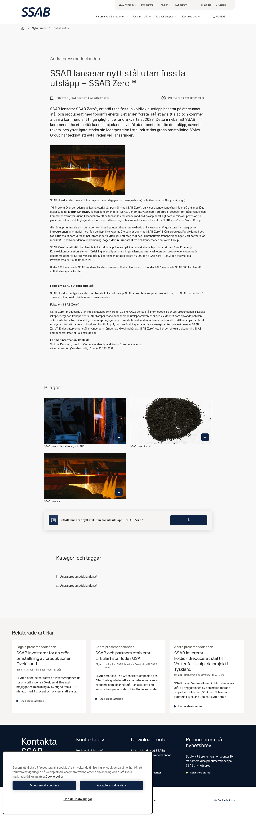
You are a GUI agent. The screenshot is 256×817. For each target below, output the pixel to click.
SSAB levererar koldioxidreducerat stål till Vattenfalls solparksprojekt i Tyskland (201, 661)
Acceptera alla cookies (44, 785)
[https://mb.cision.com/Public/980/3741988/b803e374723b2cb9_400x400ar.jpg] (119, 492)
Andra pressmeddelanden (78, 576)
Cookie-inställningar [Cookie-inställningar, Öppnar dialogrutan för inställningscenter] (78, 799)
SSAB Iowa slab (52, 501)
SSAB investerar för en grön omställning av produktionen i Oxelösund (44, 658)
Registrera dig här (198, 772)
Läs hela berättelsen (30, 701)
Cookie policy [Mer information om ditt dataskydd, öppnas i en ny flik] (54, 776)
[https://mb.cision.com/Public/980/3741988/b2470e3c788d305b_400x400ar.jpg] (119, 437)
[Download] (188, 520)
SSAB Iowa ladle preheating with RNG (64, 446)
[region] (78, 782)
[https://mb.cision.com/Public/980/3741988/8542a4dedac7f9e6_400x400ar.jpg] (205, 437)
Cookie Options (224, 800)
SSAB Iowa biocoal (140, 446)
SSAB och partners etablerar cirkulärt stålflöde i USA (122, 655)
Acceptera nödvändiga (111, 785)
